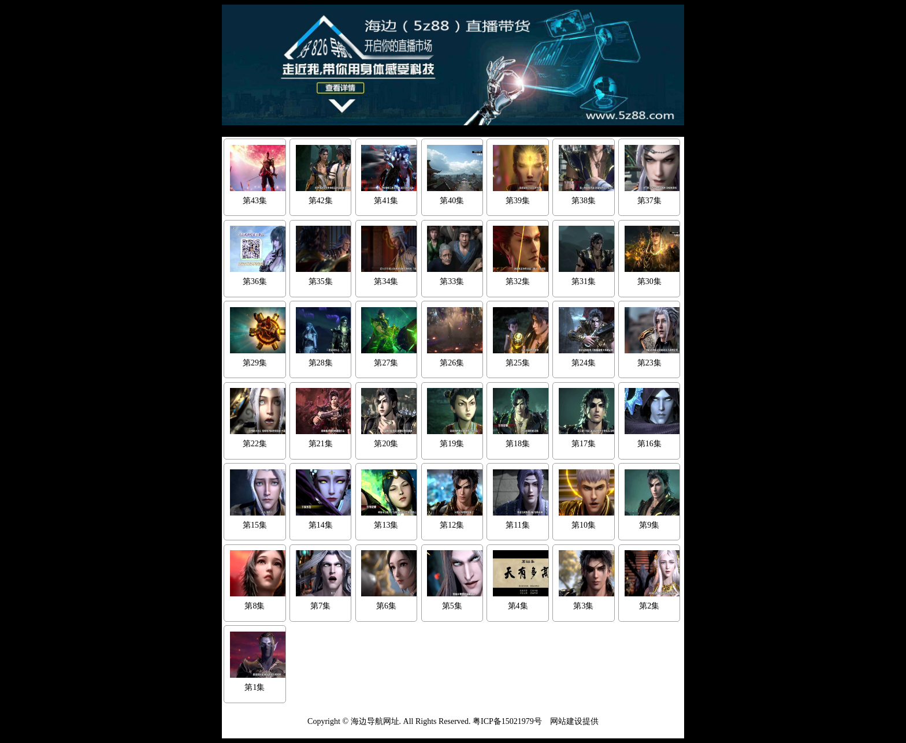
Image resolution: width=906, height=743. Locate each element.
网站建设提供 (574, 721)
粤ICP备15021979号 (507, 721)
